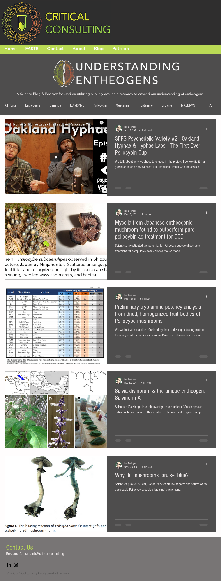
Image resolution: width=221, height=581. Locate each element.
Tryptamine (145, 105)
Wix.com (64, 573)
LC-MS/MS (77, 105)
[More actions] (207, 128)
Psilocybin (100, 105)
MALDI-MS (188, 105)
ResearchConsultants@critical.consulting (35, 553)
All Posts (10, 105)
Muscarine (122, 105)
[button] (211, 106)
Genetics (55, 105)
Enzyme (167, 105)
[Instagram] (15, 564)
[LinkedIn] (9, 564)
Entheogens (33, 105)
